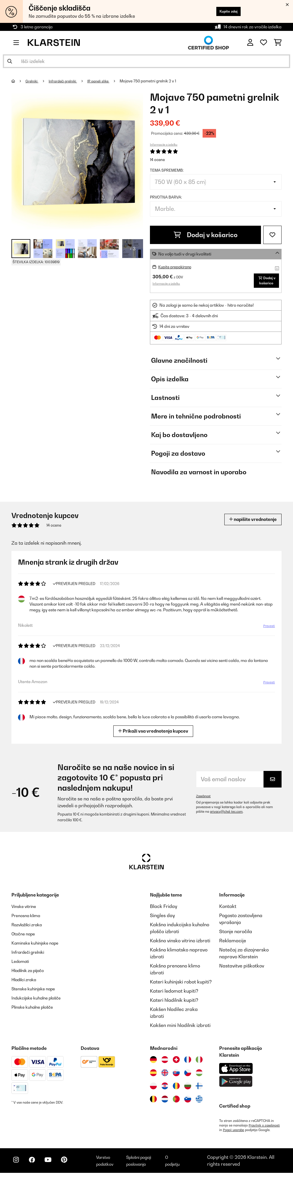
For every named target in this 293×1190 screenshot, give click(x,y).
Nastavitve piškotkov (241, 973)
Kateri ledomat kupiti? (174, 998)
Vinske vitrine (25, 914)
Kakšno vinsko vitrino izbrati (180, 948)
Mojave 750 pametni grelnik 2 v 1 (155, 81)
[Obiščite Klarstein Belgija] (153, 1106)
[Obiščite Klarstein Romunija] (176, 1093)
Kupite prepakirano (176, 266)
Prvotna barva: (166, 197)
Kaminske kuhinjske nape (38, 950)
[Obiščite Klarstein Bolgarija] (187, 1093)
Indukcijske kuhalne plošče (40, 1005)
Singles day (162, 923)
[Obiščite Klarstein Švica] (176, 1067)
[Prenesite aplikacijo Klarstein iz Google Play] (236, 1088)
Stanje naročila (235, 939)
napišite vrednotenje (248, 527)
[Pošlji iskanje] (9, 61)
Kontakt (227, 914)
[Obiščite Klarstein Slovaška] (176, 1080)
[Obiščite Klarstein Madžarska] (199, 1080)
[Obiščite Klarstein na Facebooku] (35, 1176)
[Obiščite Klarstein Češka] (187, 1080)
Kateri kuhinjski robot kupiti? (181, 989)
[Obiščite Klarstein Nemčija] (153, 1067)
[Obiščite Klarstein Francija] (187, 1067)
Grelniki (33, 81)
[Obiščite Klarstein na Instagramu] (17, 1176)
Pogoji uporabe (270, 1137)
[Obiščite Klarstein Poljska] (153, 1093)
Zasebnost (204, 804)
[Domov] (18, 81)
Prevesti (268, 634)
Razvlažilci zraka (29, 932)
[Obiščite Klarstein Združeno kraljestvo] (164, 1080)
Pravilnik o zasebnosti (236, 1137)
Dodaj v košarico (205, 235)
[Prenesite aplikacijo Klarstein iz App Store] (236, 1076)
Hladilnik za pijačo (31, 978)
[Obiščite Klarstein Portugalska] (176, 1106)
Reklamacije (232, 948)
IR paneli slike (104, 81)
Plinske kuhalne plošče (35, 1014)
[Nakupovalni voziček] (278, 42)
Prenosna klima (28, 923)
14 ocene (157, 159)
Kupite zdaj (224, 11)
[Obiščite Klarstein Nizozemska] (164, 1106)
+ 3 (133, 248)
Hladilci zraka (26, 987)
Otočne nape (25, 941)
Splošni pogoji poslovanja (146, 1175)
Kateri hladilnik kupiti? (174, 1007)
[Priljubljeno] (263, 42)
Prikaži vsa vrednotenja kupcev (153, 738)
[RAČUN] (250, 42)
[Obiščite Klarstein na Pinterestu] (72, 1176)
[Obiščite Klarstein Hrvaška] (164, 1093)
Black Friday (163, 914)
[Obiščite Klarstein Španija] (153, 1080)
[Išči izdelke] (146, 61)
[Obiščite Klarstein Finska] (199, 1093)
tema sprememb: (167, 170)
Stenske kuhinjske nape (36, 996)
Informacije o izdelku (163, 144)
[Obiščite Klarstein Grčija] (199, 1107)
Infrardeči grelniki (66, 81)
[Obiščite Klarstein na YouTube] (54, 1176)
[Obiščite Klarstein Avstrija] (164, 1067)
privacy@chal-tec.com (228, 819)
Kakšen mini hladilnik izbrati (180, 1033)
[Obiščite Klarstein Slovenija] (187, 1106)
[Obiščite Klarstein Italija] (199, 1067)
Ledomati (21, 968)
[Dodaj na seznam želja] (272, 235)
